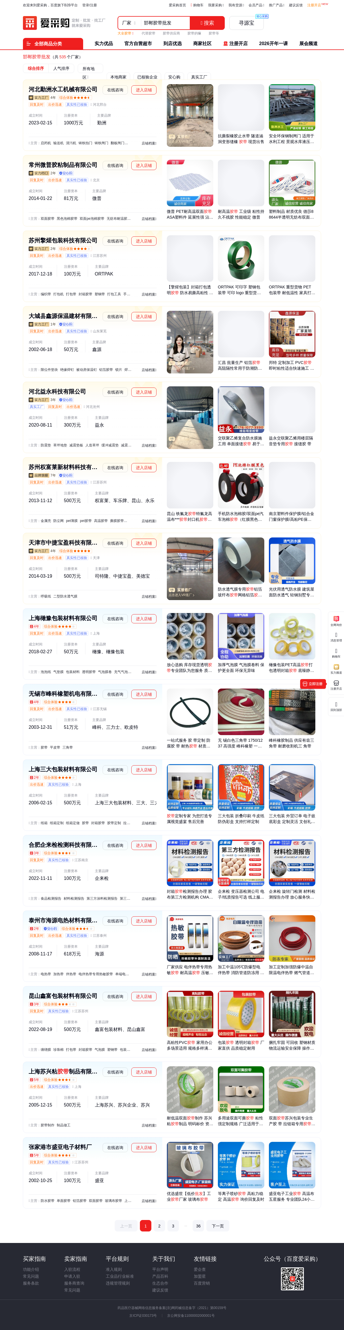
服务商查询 (74, 1283)
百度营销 (202, 1283)
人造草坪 (92, 445)
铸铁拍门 (85, 143)
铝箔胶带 (106, 370)
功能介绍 (31, 1269)
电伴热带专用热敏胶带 (96, 974)
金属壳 (46, 521)
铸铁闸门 (101, 143)
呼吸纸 (46, 596)
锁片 (118, 370)
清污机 (71, 143)
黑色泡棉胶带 (67, 219)
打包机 (58, 294)
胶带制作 (47, 1125)
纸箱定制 (57, 823)
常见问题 (31, 1276)
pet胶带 (86, 521)
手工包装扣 (131, 294)
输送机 (58, 143)
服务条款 (31, 1283)
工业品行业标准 (120, 1276)
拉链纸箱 (130, 823)
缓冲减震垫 (110, 445)
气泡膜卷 (105, 672)
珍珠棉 (58, 1050)
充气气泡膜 (122, 672)
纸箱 (44, 823)
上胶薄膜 (131, 1201)
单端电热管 (123, 974)
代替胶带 (148, 33)
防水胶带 (47, 1201)
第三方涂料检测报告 (102, 899)
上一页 (126, 1226)
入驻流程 (72, 1269)
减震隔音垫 (129, 445)
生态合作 (160, 1283)
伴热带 (71, 974)
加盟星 (200, 1276)
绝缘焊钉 (67, 370)
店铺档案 (149, 143)
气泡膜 (100, 1050)
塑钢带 (100, 294)
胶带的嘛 (194, 33)
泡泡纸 (46, 672)
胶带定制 (114, 823)
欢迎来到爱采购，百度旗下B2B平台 (50, 5)
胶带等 (214, 33)
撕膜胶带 (117, 521)
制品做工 (64, 1125)
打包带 (71, 294)
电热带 (46, 974)
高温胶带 (101, 521)
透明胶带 (89, 672)
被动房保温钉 (86, 370)
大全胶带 (126, 33)
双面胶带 (47, 219)
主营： (35, 143)
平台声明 (160, 1269)
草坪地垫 (60, 445)
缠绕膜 (46, 1050)
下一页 (218, 1226)
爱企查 (200, 1269)
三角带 (67, 747)
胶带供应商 (171, 33)
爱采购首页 (177, 5)
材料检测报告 (74, 899)
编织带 (46, 294)
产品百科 (160, 1276)
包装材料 (73, 672)
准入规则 (114, 1269)
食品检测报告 (51, 899)
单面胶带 (64, 1201)
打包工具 (114, 294)
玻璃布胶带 (113, 1201)
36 (198, 1226)
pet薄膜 (72, 521)
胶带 (44, 747)
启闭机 (46, 143)
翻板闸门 (117, 143)
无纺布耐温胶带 (119, 219)
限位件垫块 (49, 370)
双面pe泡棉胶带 (92, 219)
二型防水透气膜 (65, 596)
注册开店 (314, 5)
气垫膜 (58, 672)
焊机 (127, 370)
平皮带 (55, 747)
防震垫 (46, 445)
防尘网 (58, 521)
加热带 (58, 974)
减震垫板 (76, 445)
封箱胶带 (85, 294)
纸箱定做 (73, 823)
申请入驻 (72, 1276)
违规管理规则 (118, 1283)
